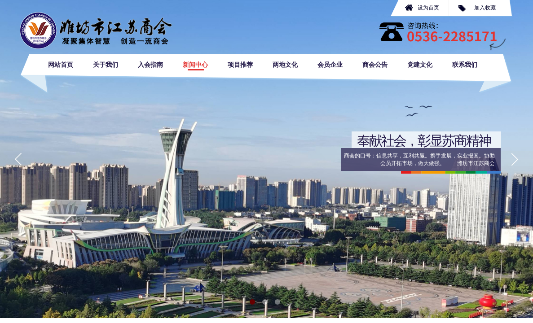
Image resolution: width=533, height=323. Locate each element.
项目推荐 (240, 64)
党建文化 (419, 64)
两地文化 (285, 64)
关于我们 (105, 64)
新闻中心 (195, 64)
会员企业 (330, 64)
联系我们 (464, 64)
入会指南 (150, 64)
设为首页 (428, 7)
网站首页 (60, 64)
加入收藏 (485, 7)
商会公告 (375, 64)
